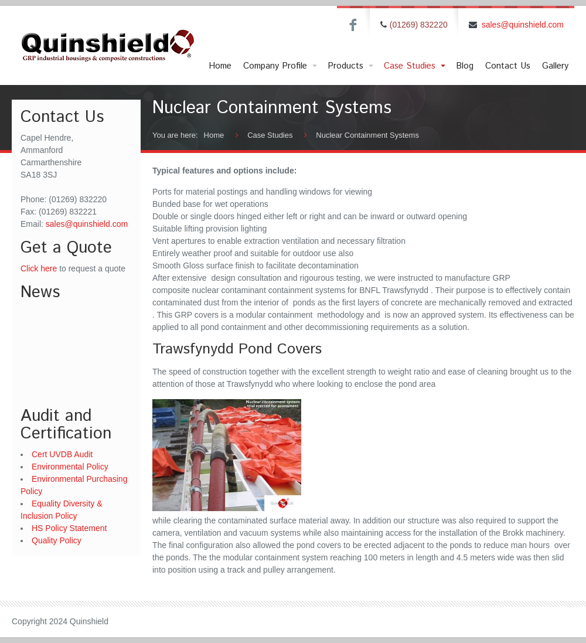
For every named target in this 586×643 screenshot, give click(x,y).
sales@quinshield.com (523, 24)
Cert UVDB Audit (62, 454)
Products (351, 66)
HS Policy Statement (69, 528)
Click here (39, 268)
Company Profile (281, 66)
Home (220, 66)
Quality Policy (56, 540)
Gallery (555, 66)
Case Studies (415, 66)
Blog (464, 66)
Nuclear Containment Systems (367, 135)
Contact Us (507, 66)
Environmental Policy (70, 466)
